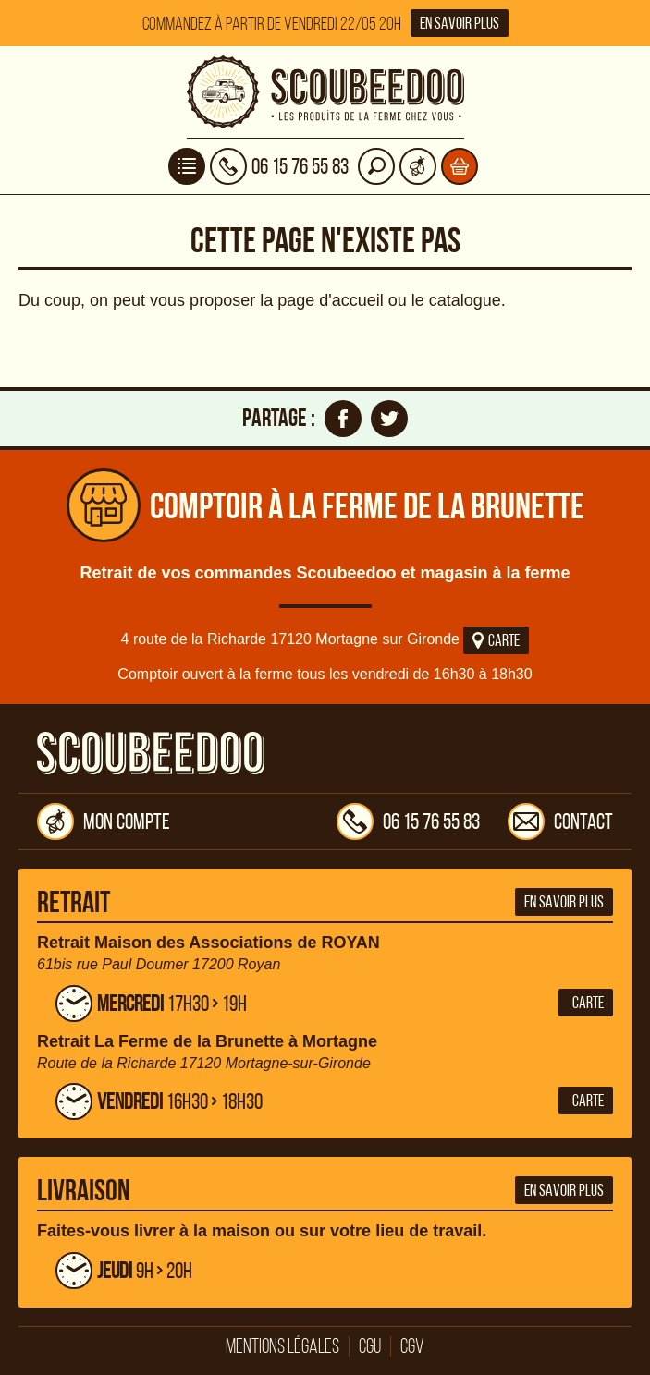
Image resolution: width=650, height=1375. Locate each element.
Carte (496, 640)
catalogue (465, 300)
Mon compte (103, 821)
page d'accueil (330, 300)
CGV (412, 1346)
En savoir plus (459, 23)
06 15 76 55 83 (408, 821)
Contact (560, 821)
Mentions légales (282, 1346)
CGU (370, 1346)
